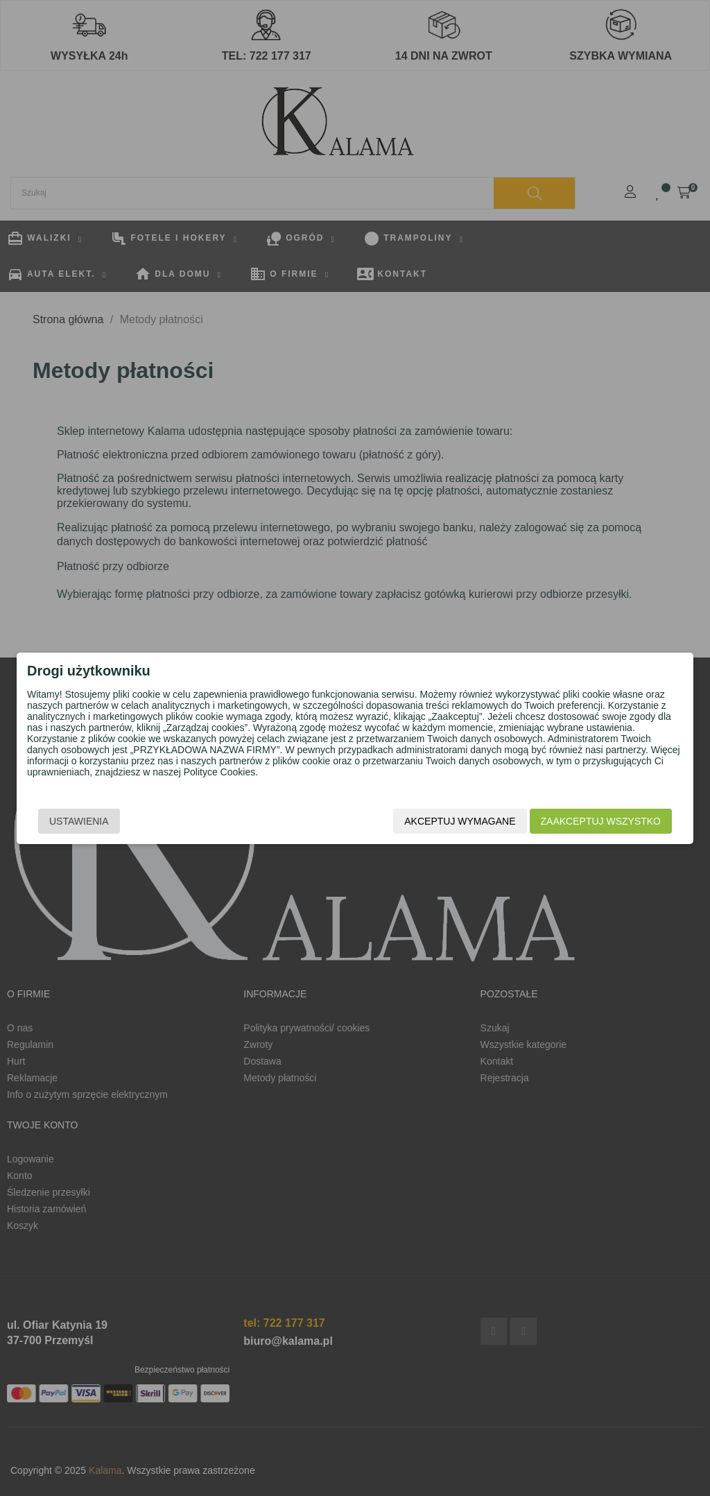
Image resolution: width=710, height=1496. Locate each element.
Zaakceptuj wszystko (601, 821)
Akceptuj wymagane (459, 821)
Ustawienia (79, 821)
